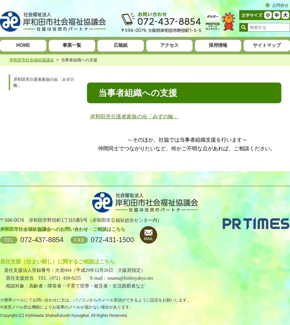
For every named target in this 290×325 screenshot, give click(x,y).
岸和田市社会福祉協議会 (31, 60)
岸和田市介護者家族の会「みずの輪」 (134, 116)
